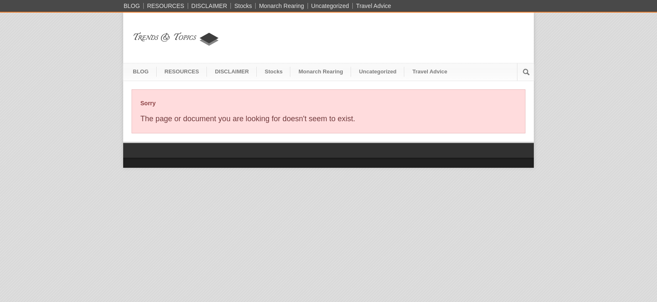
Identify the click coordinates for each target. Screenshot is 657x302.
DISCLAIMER (209, 6)
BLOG (132, 6)
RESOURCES (165, 6)
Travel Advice (373, 6)
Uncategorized (330, 6)
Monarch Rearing (281, 6)
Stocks (243, 6)
